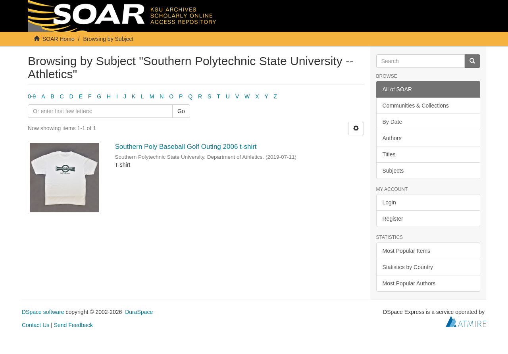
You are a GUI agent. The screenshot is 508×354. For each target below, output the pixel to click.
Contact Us (35, 325)
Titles (389, 154)
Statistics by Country (408, 267)
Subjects (393, 170)
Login (389, 202)
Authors (392, 138)
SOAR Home (58, 39)
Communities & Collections (416, 105)
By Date (392, 122)
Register (393, 218)
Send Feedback (73, 325)
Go (181, 111)
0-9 (32, 96)
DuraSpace (139, 312)
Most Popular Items (407, 251)
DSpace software (43, 312)
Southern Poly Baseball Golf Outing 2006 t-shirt (185, 146)
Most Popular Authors (409, 283)
